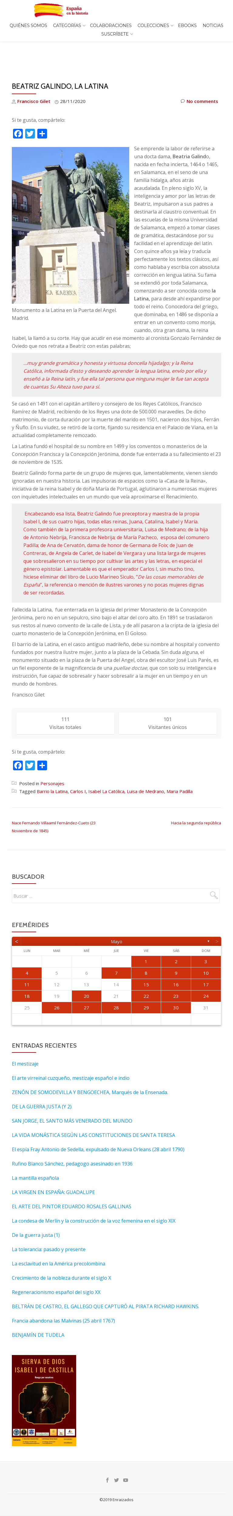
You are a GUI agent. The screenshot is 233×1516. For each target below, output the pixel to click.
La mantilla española (35, 1152)
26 (56, 982)
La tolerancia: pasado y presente (49, 1223)
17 (206, 959)
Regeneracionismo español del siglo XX (56, 1266)
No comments (199, 76)
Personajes (52, 758)
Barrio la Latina (52, 766)
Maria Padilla (180, 766)
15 (146, 959)
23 (176, 970)
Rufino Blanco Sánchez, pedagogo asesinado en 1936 (72, 1138)
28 (116, 982)
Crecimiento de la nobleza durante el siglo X (61, 1252)
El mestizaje (25, 1038)
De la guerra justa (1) (36, 1209)
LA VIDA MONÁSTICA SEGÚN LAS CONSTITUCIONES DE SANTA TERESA (93, 1109)
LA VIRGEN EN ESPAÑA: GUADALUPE (53, 1166)
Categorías (67, 25)
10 (206, 947)
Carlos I (78, 766)
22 (146, 970)
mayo (116, 916)
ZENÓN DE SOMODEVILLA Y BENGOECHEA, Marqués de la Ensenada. (90, 1066)
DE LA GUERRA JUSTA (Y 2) (42, 1081)
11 (27, 959)
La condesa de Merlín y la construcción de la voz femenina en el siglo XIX (93, 1195)
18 (27, 970)
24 (206, 970)
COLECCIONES (153, 25)
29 (146, 982)
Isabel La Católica (106, 766)
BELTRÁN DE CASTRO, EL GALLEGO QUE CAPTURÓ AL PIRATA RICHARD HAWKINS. (105, 1281)
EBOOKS (187, 25)
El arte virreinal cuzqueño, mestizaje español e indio (71, 1052)
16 (176, 959)
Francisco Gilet (33, 76)
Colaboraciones (111, 25)
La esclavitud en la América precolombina (58, 1238)
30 (176, 982)
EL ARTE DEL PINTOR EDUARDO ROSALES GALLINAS (71, 1181)
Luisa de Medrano (145, 766)
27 (86, 982)
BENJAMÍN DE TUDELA (38, 1309)
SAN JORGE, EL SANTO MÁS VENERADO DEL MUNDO (72, 1095)
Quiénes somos (28, 25)
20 (86, 970)
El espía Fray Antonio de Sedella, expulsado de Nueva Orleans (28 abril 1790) (98, 1124)
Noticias (213, 25)
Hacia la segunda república (196, 797)
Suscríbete (115, 34)
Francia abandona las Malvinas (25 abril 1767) (63, 1295)
